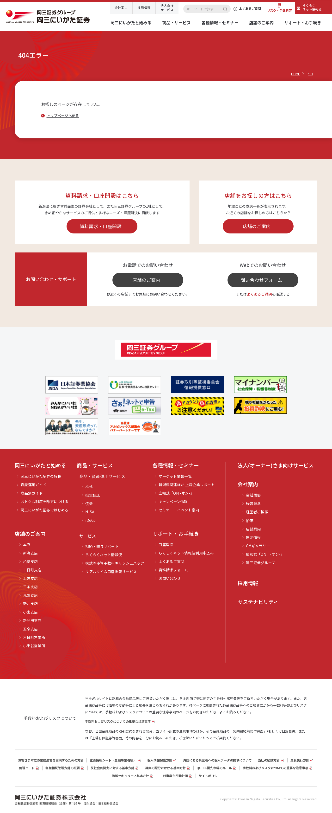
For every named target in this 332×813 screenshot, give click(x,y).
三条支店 (30, 586)
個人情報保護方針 (159, 760)
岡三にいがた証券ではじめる (44, 509)
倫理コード (27, 768)
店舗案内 (253, 528)
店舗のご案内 (261, 22)
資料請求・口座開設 (101, 226)
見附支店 (30, 595)
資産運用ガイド (33, 484)
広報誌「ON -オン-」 (176, 493)
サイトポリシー (210, 776)
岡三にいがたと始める (131, 22)
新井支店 (30, 603)
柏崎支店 (30, 561)
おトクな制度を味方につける (44, 501)
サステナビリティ (258, 601)
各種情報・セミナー (220, 22)
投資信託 (92, 494)
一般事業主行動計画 (174, 776)
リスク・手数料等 (279, 10)
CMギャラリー (258, 545)
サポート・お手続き (302, 22)
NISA (89, 511)
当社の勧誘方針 (269, 760)
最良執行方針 (299, 760)
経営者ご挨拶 (257, 511)
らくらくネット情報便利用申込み (186, 552)
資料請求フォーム (173, 569)
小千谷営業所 (34, 645)
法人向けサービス (167, 7)
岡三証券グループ (260, 562)
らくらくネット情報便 (312, 7)
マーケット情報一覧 (175, 476)
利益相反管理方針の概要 (62, 768)
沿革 (249, 520)
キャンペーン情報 (173, 501)
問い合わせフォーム (261, 280)
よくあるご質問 (259, 294)
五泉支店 (30, 628)
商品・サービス (176, 22)
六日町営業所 (34, 637)
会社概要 (253, 494)
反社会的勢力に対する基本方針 (112, 768)
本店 (27, 544)
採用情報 (144, 7)
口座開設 (166, 544)
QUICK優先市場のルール (214, 768)
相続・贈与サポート (101, 546)
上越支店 (30, 578)
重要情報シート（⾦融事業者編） (113, 760)
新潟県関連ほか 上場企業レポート (187, 484)
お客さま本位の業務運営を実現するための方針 (51, 760)
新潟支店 (30, 552)
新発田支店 (32, 620)
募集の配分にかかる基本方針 (165, 768)
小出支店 (30, 611)
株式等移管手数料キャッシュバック (114, 563)
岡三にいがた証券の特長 (41, 476)
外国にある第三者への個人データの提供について (217, 760)
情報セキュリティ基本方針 (130, 776)
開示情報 (253, 537)
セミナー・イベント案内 (179, 509)
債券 (89, 503)
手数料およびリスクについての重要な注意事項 (118, 721)
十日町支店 (32, 569)
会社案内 (121, 7)
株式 (89, 486)
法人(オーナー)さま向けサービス (276, 465)
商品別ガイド (32, 493)
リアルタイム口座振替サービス (111, 571)
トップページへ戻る (63, 115)
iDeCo (90, 520)
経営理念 (253, 503)
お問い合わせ (170, 578)
